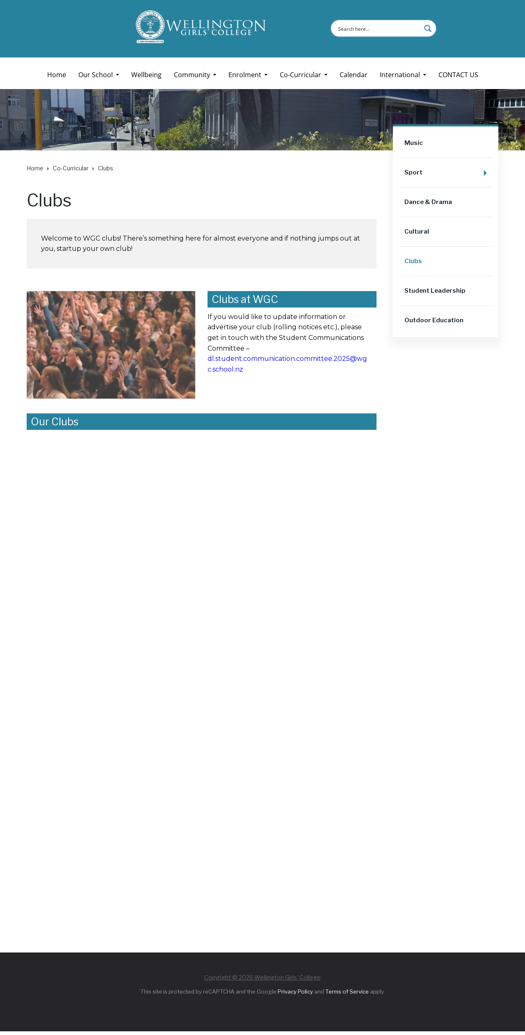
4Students (347, 48)
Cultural (416, 231)
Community (192, 74)
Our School (95, 74)
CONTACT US (458, 74)
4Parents (384, 48)
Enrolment (244, 74)
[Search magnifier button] (428, 28)
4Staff (420, 48)
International (400, 74)
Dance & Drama (428, 202)
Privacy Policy (295, 991)
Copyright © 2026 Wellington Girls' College (262, 977)
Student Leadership (435, 290)
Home (56, 74)
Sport (448, 173)
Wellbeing (146, 74)
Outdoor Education (433, 320)
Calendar (354, 74)
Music (413, 143)
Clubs (413, 261)
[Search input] (378, 28)
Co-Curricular (300, 74)
